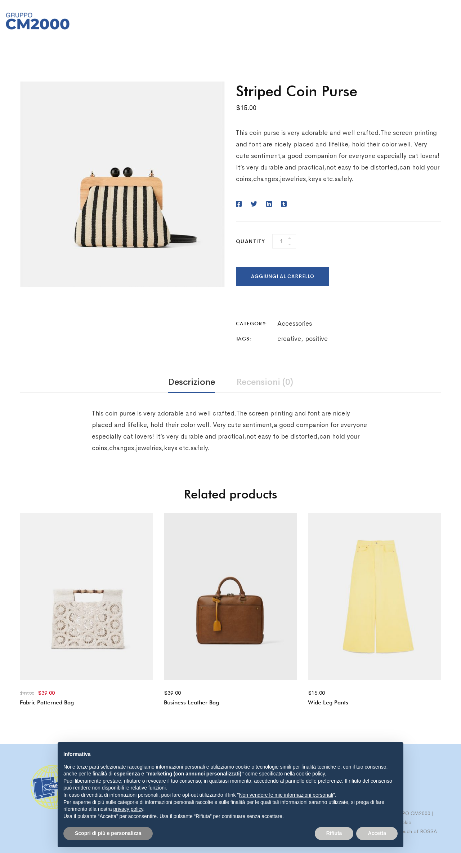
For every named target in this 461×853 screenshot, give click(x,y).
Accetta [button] (377, 833)
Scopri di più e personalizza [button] (108, 833)
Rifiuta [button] (334, 833)
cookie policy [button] (310, 774)
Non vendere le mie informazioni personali (286, 795)
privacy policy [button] (128, 809)
